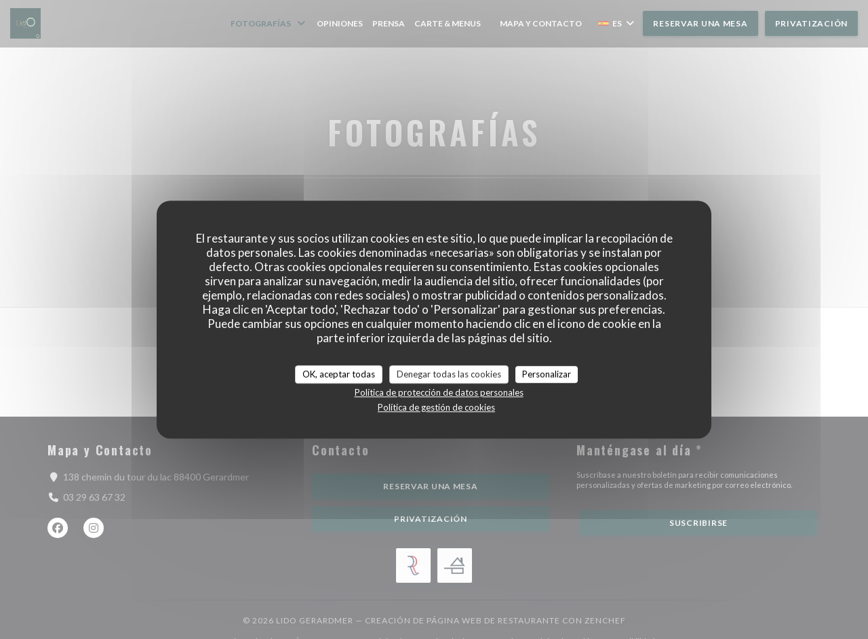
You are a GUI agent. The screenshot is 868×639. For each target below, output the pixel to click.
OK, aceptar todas (338, 374)
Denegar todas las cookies (449, 374)
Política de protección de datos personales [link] (439, 392)
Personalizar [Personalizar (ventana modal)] (546, 374)
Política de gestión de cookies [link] (436, 407)
